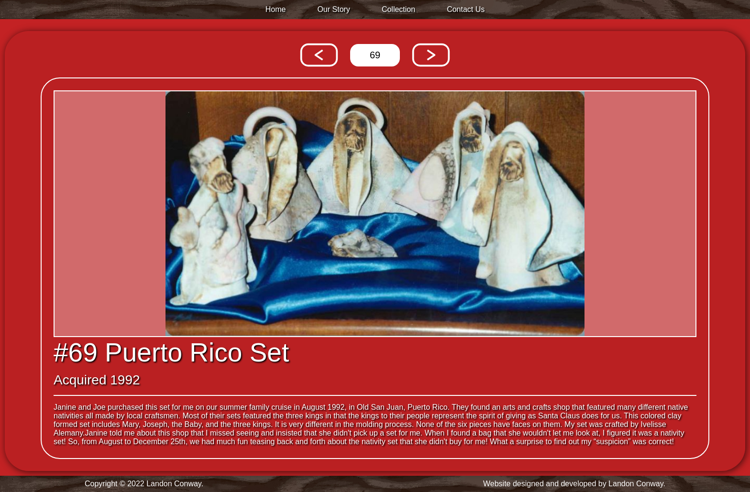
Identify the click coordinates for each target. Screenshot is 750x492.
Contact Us (466, 9)
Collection (398, 9)
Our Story (333, 9)
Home (275, 9)
